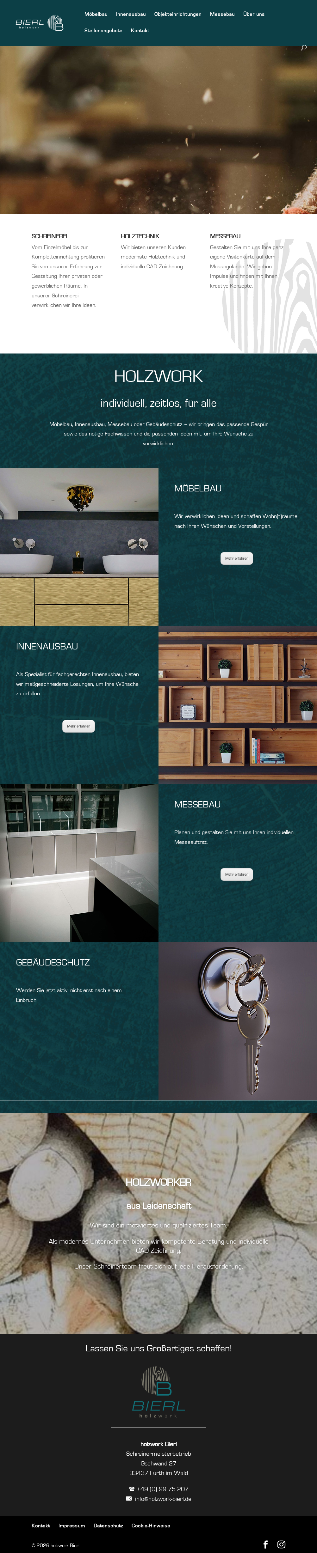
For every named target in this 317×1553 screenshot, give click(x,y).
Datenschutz (108, 1525)
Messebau (222, 14)
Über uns (254, 14)
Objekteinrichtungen (178, 14)
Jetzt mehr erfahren (154, 147)
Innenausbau (131, 14)
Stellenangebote (103, 30)
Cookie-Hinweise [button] (151, 1525)
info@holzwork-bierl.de (158, 1499)
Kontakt (140, 30)
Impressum (72, 1525)
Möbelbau (96, 14)
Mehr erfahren (78, 726)
